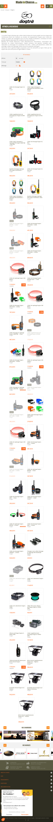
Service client (35, 767)
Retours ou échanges (36, 764)
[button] (3, 819)
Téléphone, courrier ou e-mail (38, 768)
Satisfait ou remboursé (38, 762)
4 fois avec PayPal (14, 768)
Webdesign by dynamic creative (42, 818)
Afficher (3, 58)
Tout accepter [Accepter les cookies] (25, 814)
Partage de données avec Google (11, 808)
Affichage (3, 65)
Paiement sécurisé (16, 767)
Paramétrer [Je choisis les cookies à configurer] (9, 814)
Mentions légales (31, 818)
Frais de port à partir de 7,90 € (17, 764)
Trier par (3, 62)
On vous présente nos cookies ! (10, 807)
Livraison (13, 762)
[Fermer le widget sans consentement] (8, 790)
